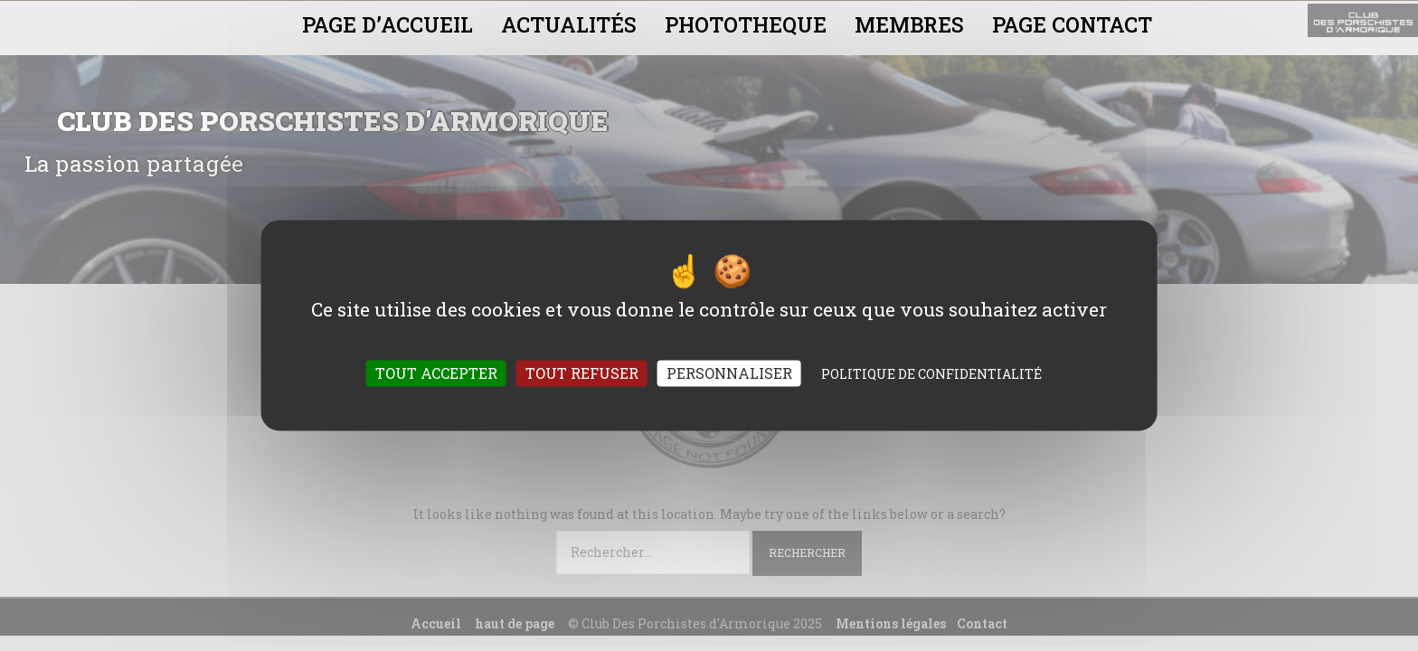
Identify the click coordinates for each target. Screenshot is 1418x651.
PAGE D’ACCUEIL (387, 24)
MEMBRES (909, 24)
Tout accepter (436, 373)
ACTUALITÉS (569, 24)
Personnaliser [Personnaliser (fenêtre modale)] (729, 373)
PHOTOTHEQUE (746, 24)
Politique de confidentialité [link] (931, 374)
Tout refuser (581, 373)
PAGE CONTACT (1072, 24)
